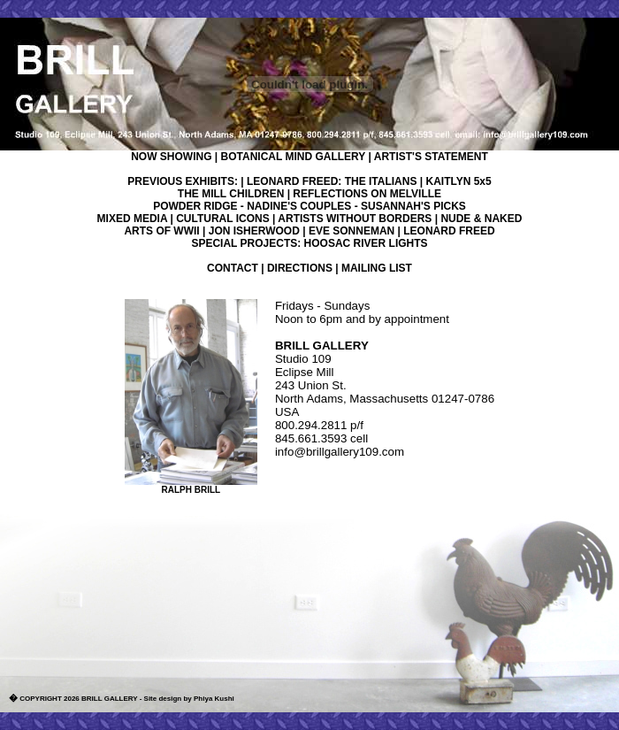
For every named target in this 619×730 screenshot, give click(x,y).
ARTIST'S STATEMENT (431, 156)
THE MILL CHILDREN (231, 194)
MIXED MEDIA (132, 218)
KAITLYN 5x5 (458, 181)
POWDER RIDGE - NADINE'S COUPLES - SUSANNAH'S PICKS (309, 206)
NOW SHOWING (171, 156)
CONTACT (232, 268)
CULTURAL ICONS (223, 218)
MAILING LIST (376, 268)
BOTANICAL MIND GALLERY (293, 156)
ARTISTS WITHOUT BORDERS (355, 218)
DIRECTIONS (299, 268)
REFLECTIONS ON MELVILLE (367, 194)
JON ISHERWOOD (254, 231)
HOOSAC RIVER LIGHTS (366, 243)
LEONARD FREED (448, 231)
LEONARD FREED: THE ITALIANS (331, 181)
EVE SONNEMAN (351, 231)
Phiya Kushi (214, 699)
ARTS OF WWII (161, 231)
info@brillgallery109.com (339, 451)
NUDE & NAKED (481, 218)
